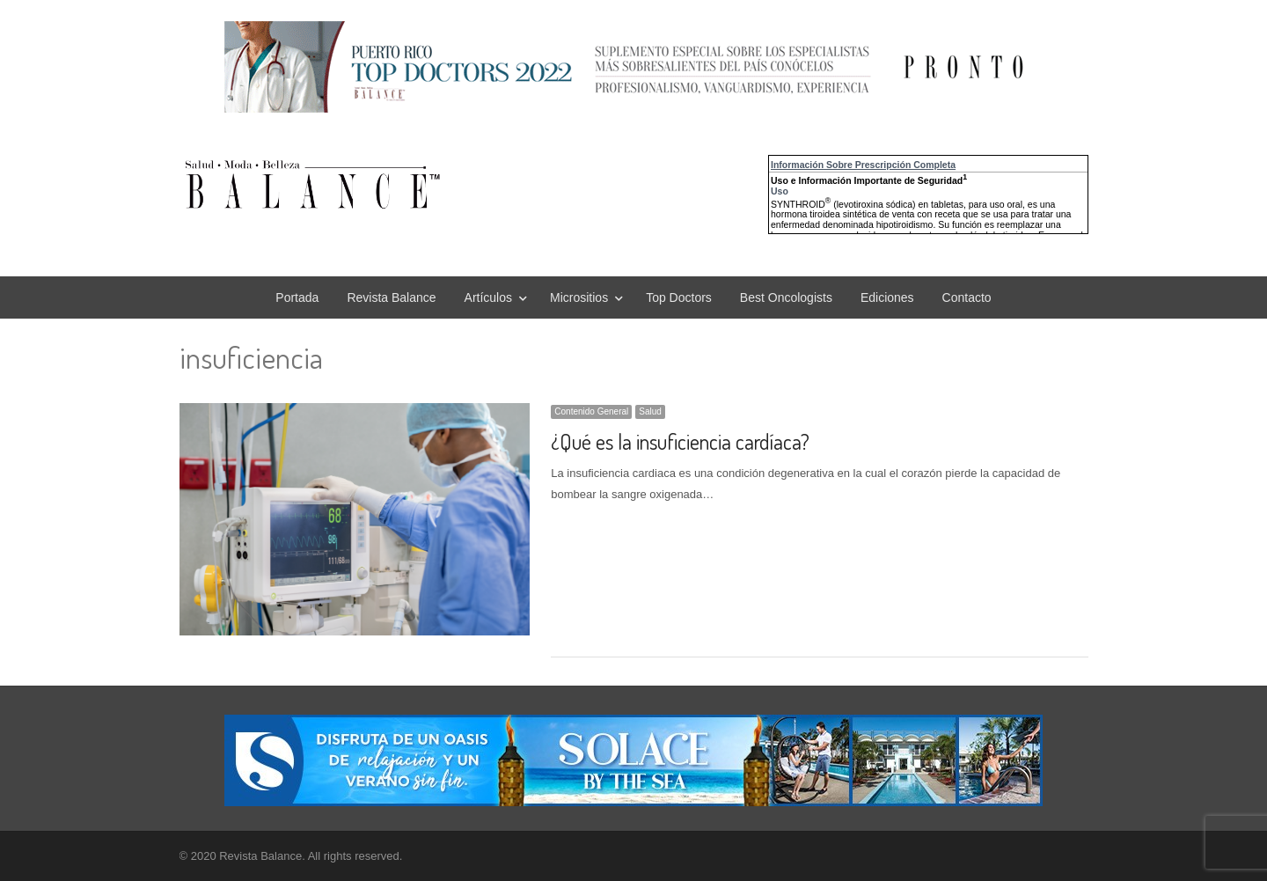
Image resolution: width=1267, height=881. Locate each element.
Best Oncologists (786, 297)
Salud (650, 411)
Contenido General (591, 411)
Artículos (488, 297)
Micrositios (579, 297)
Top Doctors (679, 297)
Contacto (967, 297)
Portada (297, 297)
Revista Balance (391, 297)
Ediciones (887, 297)
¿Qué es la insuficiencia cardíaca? (680, 441)
